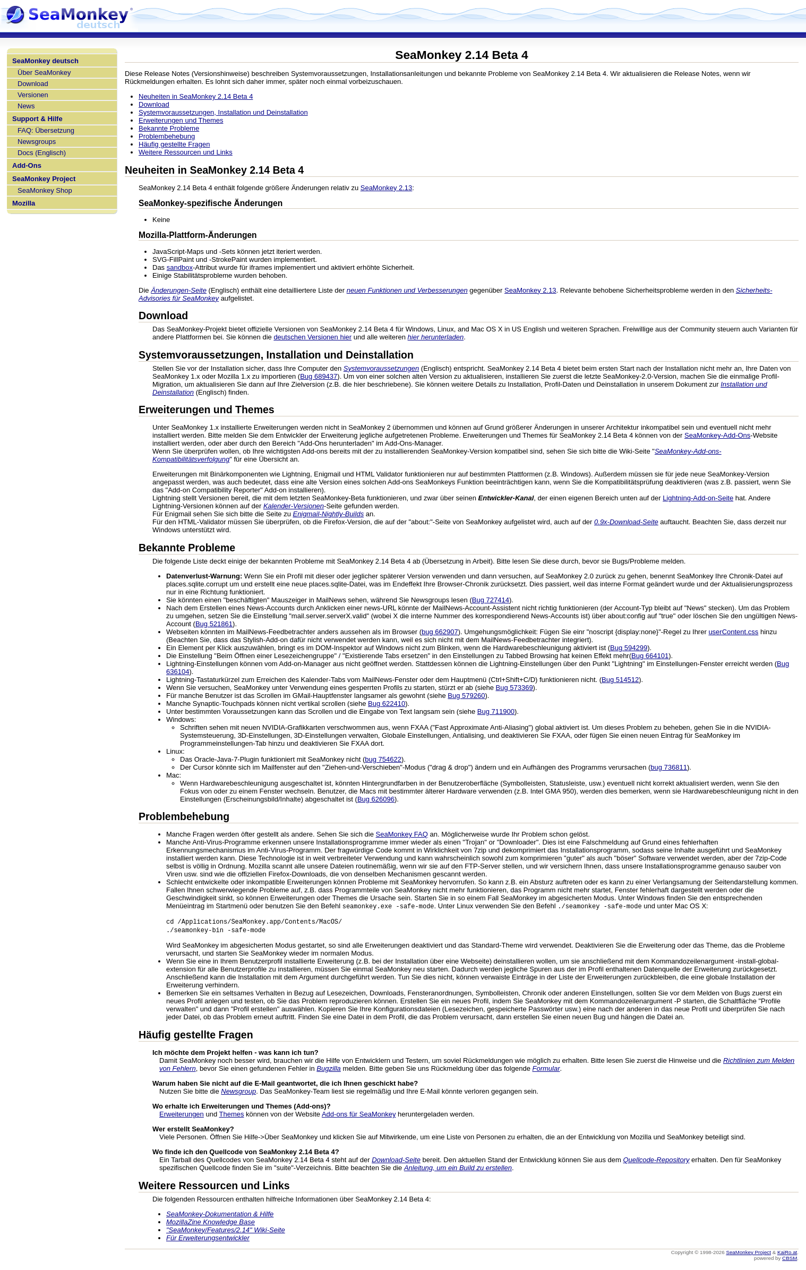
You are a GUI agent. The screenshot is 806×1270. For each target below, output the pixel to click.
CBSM (789, 1260)
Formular (546, 1070)
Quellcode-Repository (656, 1161)
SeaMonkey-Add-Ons (717, 435)
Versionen (33, 95)
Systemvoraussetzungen (381, 368)
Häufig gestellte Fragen (174, 144)
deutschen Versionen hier (312, 337)
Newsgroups (37, 142)
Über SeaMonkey (44, 72)
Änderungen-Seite (179, 290)
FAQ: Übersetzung (46, 130)
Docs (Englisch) (42, 153)
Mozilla (23, 203)
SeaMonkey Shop (45, 190)
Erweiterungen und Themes (181, 120)
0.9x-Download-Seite (626, 522)
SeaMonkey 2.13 (387, 188)
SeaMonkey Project (43, 179)
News (26, 106)
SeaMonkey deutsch (45, 61)
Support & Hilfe (37, 119)
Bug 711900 (496, 711)
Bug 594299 (628, 648)
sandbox (180, 267)
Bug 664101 (649, 656)
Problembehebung (167, 136)
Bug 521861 (214, 624)
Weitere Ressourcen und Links (186, 152)
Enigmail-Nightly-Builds (328, 514)
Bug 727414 (490, 600)
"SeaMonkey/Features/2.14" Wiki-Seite (225, 1231)
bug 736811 (668, 767)
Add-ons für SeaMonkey (359, 1116)
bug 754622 (383, 759)
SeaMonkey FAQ (402, 834)
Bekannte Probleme (169, 128)
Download (33, 84)
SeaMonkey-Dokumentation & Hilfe (219, 1216)
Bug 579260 (466, 696)
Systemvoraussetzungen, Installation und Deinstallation (223, 112)
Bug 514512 (620, 680)
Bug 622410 (386, 704)
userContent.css (733, 632)
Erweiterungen (181, 1116)
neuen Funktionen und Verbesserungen (407, 290)
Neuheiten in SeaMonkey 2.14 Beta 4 (196, 96)
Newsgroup (238, 1093)
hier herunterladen (436, 337)
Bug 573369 (514, 688)
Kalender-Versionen (293, 506)
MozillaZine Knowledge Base (210, 1224)
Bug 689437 (318, 376)
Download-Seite (396, 1161)
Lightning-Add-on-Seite (698, 498)
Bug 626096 (376, 799)
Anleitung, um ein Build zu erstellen (458, 1169)
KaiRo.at (787, 1254)
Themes (231, 1116)
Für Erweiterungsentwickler (208, 1239)
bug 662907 (440, 632)
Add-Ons (26, 165)
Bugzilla (328, 1070)
